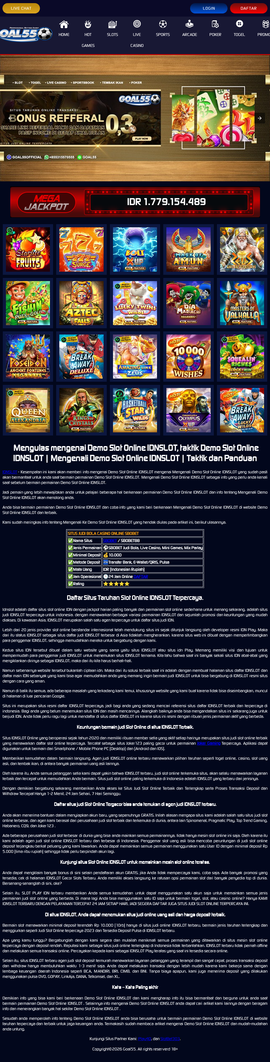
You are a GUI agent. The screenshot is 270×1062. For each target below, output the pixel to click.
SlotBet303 (170, 1038)
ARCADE (189, 28)
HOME (64, 28)
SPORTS (163, 28)
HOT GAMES (88, 34)
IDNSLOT (9, 472)
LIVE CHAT (21, 8)
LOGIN (209, 8)
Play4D (144, 1038)
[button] (10, 118)
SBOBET (110, 540)
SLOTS (112, 28)
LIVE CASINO (137, 34)
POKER (215, 28)
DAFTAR (249, 8)
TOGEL (239, 28)
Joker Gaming (208, 743)
